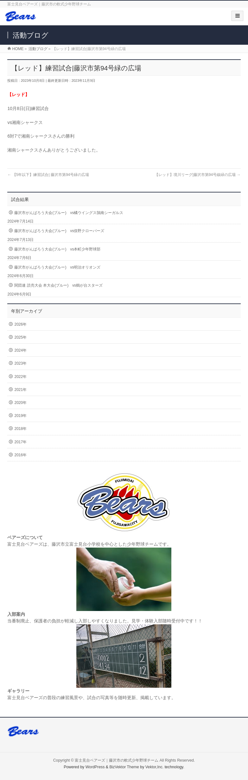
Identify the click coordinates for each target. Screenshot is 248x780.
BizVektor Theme (124, 767)
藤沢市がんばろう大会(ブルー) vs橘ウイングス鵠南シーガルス (68, 213)
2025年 (20, 337)
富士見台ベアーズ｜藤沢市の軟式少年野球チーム (116, 760)
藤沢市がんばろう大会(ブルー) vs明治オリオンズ (57, 267)
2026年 (20, 324)
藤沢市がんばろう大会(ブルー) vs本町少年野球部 (57, 249)
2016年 (20, 455)
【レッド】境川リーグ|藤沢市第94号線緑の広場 (198, 174)
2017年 (20, 442)
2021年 (20, 389)
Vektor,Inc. (154, 767)
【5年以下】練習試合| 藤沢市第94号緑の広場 (48, 174)
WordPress (95, 767)
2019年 (20, 415)
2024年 (20, 350)
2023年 (20, 363)
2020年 (20, 402)
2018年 (20, 428)
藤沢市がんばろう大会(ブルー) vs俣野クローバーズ (59, 231)
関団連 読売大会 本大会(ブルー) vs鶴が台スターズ (58, 285)
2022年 (20, 376)
